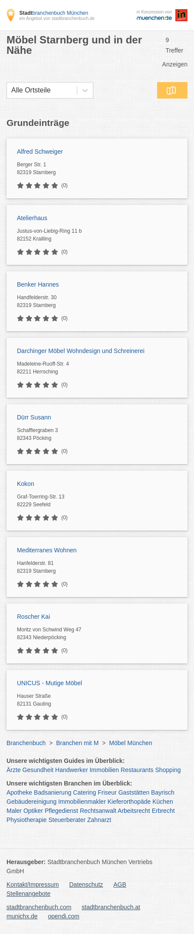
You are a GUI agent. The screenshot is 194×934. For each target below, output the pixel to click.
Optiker (33, 810)
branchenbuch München (53, 13)
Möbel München (130, 742)
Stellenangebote (28, 893)
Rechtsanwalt (98, 810)
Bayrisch (162, 792)
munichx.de (22, 916)
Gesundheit (38, 769)
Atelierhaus (32, 218)
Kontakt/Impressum (33, 884)
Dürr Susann (34, 417)
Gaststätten (134, 792)
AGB (119, 884)
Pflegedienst (61, 810)
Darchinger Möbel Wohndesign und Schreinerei (81, 350)
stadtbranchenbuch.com (39, 907)
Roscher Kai (33, 616)
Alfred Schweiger (40, 151)
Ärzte (14, 769)
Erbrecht (163, 810)
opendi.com (63, 916)
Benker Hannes (38, 284)
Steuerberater (67, 819)
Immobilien (104, 769)
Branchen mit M (77, 742)
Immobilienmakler (82, 801)
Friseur (107, 792)
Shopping (168, 769)
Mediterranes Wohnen (46, 550)
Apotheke (19, 792)
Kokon (25, 483)
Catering (84, 792)
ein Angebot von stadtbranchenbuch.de (56, 18)
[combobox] (11, 90)
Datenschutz (86, 884)
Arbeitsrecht (134, 810)
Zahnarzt (99, 819)
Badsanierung (52, 792)
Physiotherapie (27, 819)
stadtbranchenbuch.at (111, 907)
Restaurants (137, 769)
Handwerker (71, 769)
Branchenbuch (26, 742)
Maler (14, 810)
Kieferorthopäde (129, 801)
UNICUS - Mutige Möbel (49, 683)
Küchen (162, 801)
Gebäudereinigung (31, 801)
